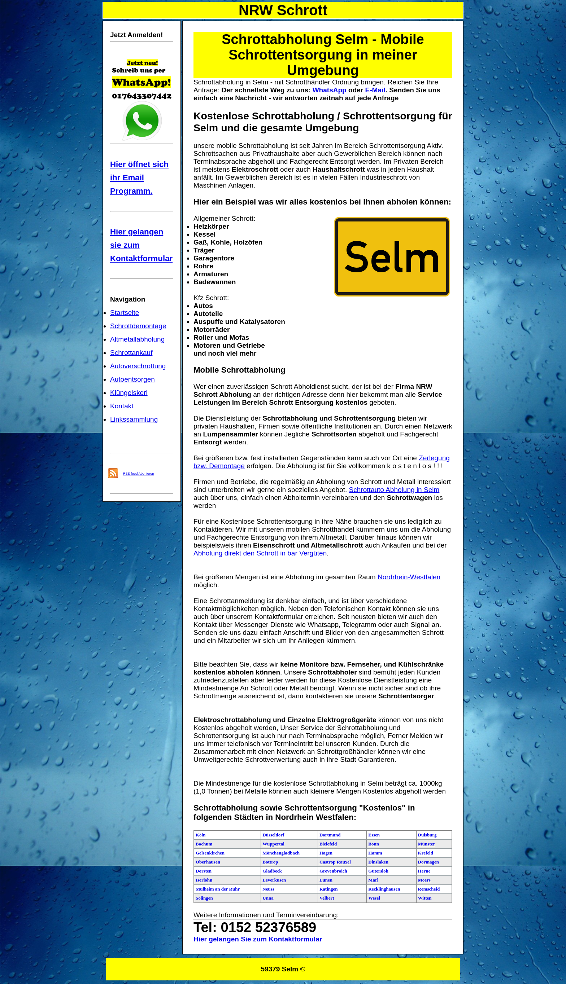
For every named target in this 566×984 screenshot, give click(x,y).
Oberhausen (208, 862)
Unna (267, 898)
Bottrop (270, 862)
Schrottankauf (131, 352)
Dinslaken (378, 862)
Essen (374, 835)
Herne (424, 871)
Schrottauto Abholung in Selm (394, 489)
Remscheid (429, 889)
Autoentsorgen (132, 379)
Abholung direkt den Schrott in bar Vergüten (260, 553)
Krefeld (425, 853)
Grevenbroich (333, 871)
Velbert (326, 898)
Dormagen (428, 862)
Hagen (325, 853)
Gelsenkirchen (210, 853)
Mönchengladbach (281, 853)
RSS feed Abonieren (138, 473)
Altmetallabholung (137, 339)
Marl (373, 880)
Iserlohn (204, 880)
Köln (200, 835)
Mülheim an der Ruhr (218, 889)
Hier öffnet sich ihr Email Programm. (139, 178)
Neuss (268, 889)
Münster (426, 844)
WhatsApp (330, 90)
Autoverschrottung (138, 366)
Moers (424, 880)
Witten (425, 898)
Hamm (375, 853)
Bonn (373, 844)
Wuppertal (273, 844)
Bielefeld (328, 844)
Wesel (374, 898)
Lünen (325, 880)
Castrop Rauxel (335, 862)
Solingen (204, 898)
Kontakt (122, 406)
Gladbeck (272, 871)
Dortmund (330, 835)
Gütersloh (378, 871)
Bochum (204, 844)
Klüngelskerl (129, 392)
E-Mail (375, 90)
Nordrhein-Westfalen (409, 577)
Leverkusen (274, 880)
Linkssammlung (134, 419)
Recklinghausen (384, 889)
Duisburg (427, 835)
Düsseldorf (273, 835)
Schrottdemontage (138, 326)
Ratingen (328, 889)
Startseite (124, 312)
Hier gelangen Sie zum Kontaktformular (257, 939)
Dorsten (204, 871)
